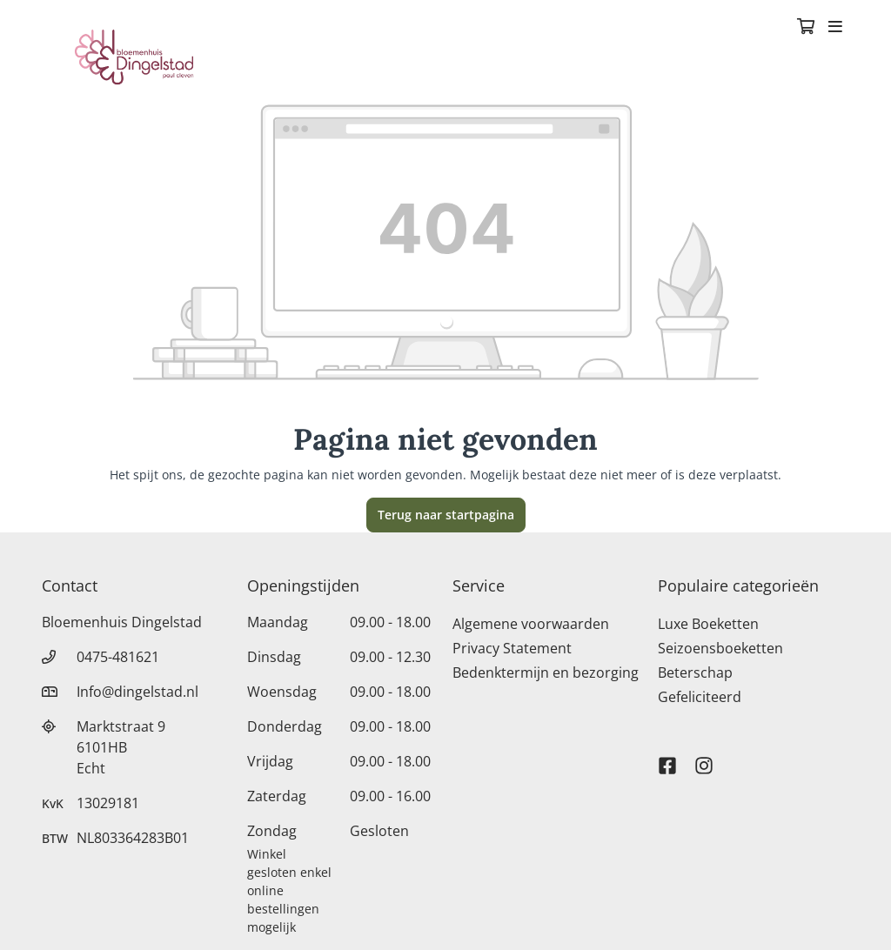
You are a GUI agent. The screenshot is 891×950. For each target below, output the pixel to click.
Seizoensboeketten (720, 648)
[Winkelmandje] (805, 28)
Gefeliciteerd (699, 696)
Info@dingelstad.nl (137, 691)
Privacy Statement (512, 648)
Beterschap (695, 672)
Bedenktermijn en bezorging (545, 672)
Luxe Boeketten (708, 623)
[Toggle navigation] (835, 28)
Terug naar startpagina (446, 514)
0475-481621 (118, 656)
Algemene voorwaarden (530, 623)
